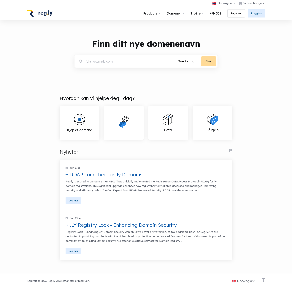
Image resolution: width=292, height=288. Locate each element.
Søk (208, 61)
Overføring (185, 61)
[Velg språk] (224, 3)
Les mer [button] (73, 200)
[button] (146, 185)
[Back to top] (263, 280)
